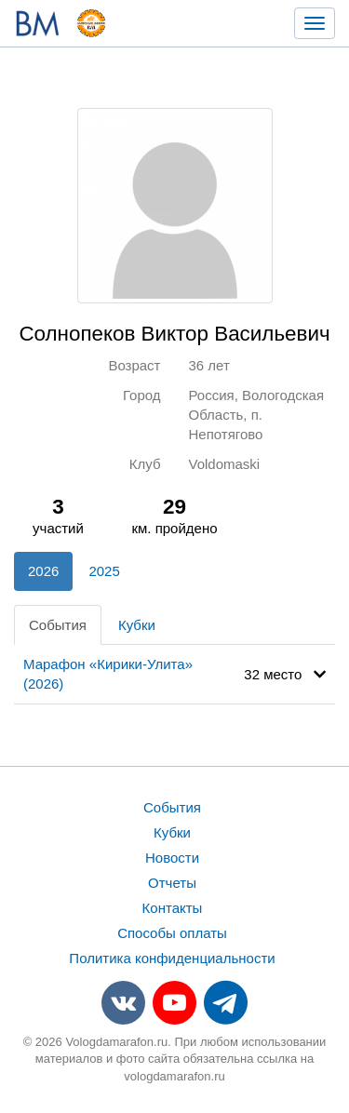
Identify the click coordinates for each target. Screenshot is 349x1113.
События (58, 625)
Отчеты (172, 883)
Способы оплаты (172, 933)
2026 (43, 571)
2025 (103, 571)
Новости (172, 857)
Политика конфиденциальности (172, 958)
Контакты (172, 908)
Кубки (136, 625)
